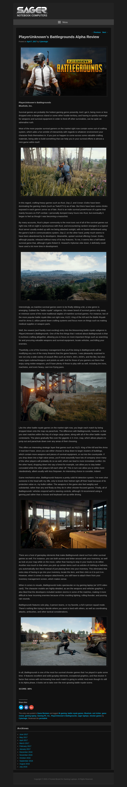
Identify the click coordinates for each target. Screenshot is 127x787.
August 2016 (25, 764)
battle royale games (75, 713)
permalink (43, 718)
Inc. (48, 716)
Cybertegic (43, 42)
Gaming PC (41, 716)
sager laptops (83, 716)
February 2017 (25, 746)
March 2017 (24, 743)
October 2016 (25, 758)
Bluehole (87, 713)
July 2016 (23, 767)
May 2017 (24, 737)
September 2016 (26, 761)
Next (105, 32)
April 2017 (24, 740)
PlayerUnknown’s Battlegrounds (64, 716)
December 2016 (26, 752)
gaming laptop (30, 716)
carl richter (96, 713)
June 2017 (24, 734)
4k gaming (63, 713)
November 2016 (26, 755)
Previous (96, 32)
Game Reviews (43, 713)
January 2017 (25, 749)
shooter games (96, 716)
